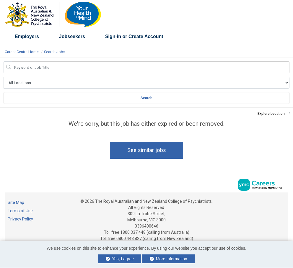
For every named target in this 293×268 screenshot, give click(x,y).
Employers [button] (27, 36)
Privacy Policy (20, 219)
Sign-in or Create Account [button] (134, 36)
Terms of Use (20, 210)
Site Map (16, 202)
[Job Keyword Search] (150, 67)
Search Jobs (54, 52)
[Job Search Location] (146, 83)
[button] (274, 113)
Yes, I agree (120, 258)
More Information (168, 258)
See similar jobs (146, 150)
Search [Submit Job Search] (146, 98)
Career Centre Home (22, 52)
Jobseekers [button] (72, 36)
